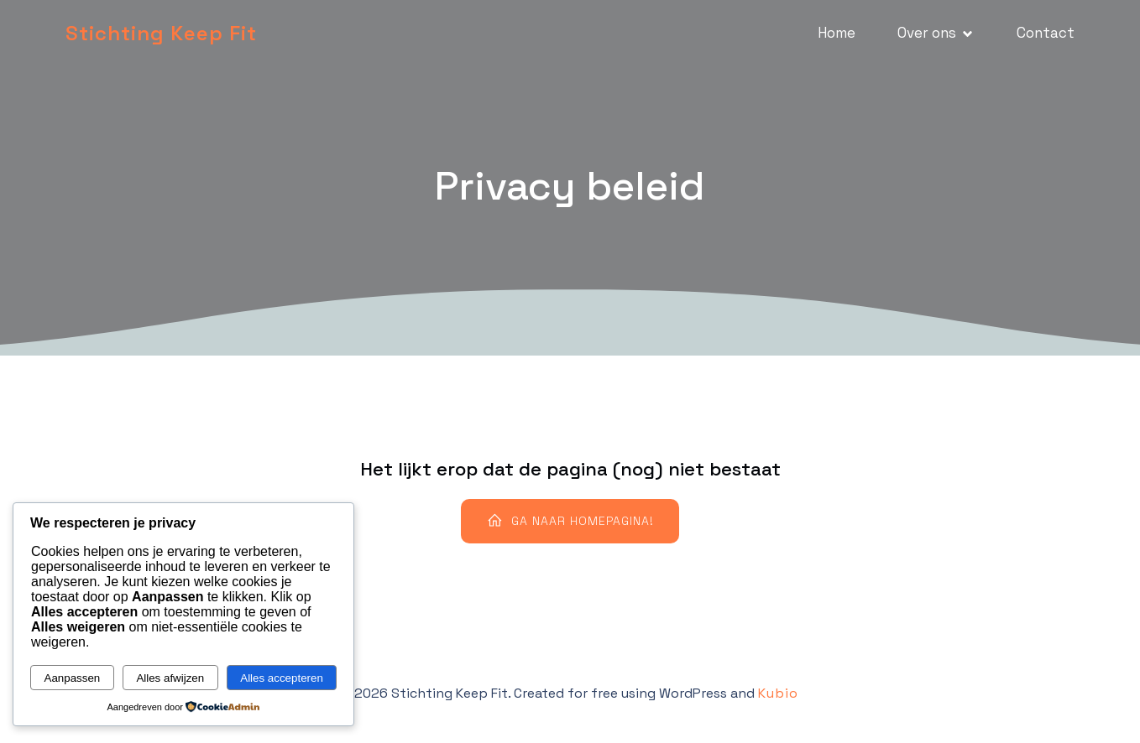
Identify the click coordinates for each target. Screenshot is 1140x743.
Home (836, 32)
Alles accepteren (281, 678)
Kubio (778, 693)
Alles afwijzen (170, 678)
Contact (1046, 32)
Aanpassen (72, 678)
